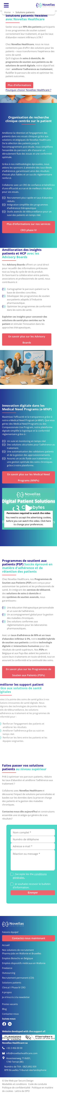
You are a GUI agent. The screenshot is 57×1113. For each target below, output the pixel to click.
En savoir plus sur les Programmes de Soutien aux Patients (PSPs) (28, 672)
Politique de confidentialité (16, 1087)
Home (7, 12)
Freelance (7, 968)
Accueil (6, 945)
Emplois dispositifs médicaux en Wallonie (23, 963)
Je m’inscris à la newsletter (16, 997)
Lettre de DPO (22, 1091)
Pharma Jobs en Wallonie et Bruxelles (21, 953)
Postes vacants (10, 1004)
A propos (7, 992)
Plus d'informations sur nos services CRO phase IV (28, 227)
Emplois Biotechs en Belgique (17, 958)
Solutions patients (11, 982)
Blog (4, 1008)
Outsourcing (8, 972)
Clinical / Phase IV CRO (13, 987)
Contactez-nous (10, 1013)
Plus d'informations (19, 85)
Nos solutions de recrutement (18, 949)
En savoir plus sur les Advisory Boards (26, 339)
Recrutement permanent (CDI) (18, 977)
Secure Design (26, 1080)
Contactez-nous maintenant (28, 938)
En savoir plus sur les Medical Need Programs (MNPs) (28, 477)
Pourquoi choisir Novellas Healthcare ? (28, 90)
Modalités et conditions (14, 1084)
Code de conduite (37, 1084)
